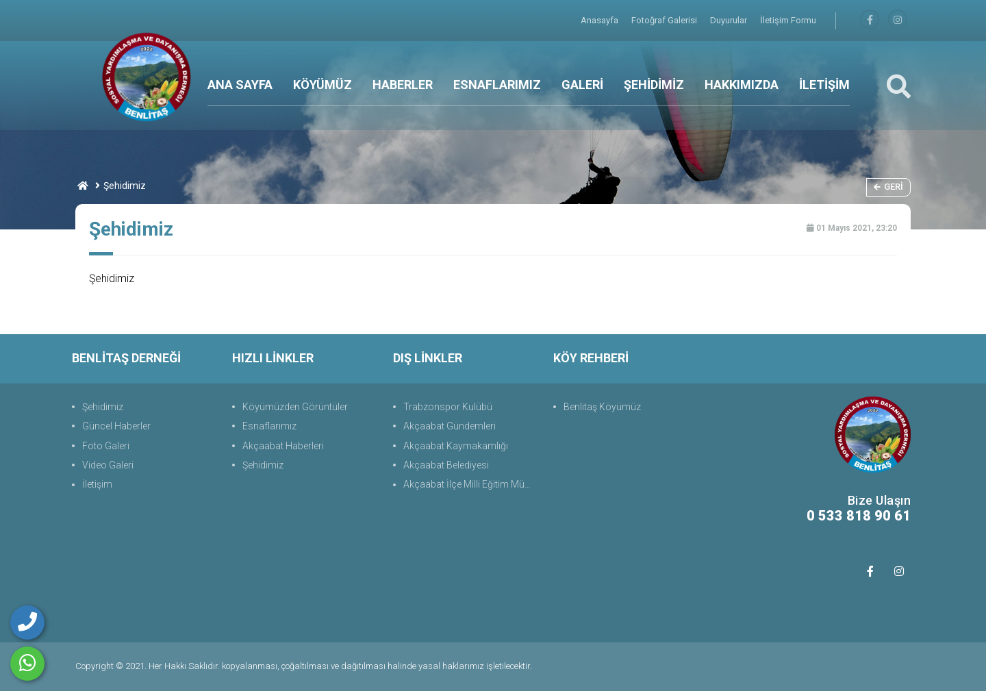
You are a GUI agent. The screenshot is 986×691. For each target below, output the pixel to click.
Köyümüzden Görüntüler (295, 406)
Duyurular (729, 20)
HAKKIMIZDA (742, 84)
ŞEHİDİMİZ (654, 84)
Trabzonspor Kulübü (447, 406)
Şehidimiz (102, 406)
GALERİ (582, 84)
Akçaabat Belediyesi (446, 465)
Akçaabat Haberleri (283, 445)
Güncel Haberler (116, 425)
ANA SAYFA (240, 84)
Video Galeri (108, 465)
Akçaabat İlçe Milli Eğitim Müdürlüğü (471, 484)
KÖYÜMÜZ (322, 84)
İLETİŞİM (824, 84)
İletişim (97, 484)
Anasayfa (600, 20)
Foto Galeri (105, 445)
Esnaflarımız (269, 425)
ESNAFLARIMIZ (497, 84)
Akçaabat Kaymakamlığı (455, 445)
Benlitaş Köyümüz (602, 406)
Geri (888, 186)
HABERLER (402, 84)
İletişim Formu (788, 20)
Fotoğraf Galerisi (665, 20)
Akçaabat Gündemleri (449, 425)
